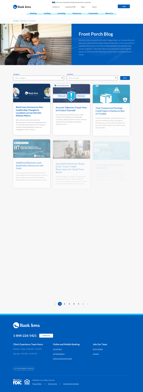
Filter (125, 78)
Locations (70, 74)
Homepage (15, 20)
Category (16, 74)
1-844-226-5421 (25, 335)
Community (23, 20)
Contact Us (46, 335)
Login (124, 6)
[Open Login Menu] (128, 6)
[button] (33, 13)
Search (94, 7)
